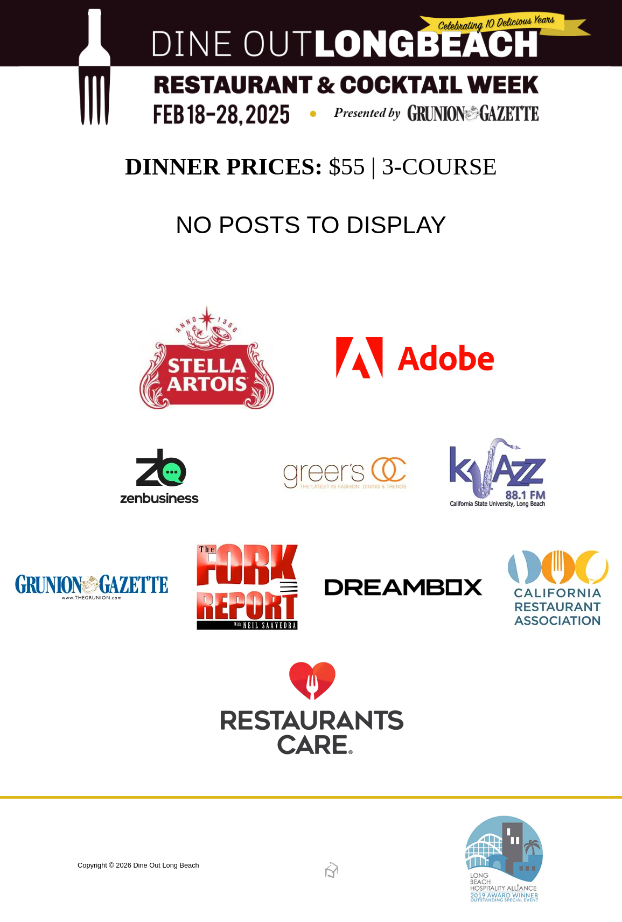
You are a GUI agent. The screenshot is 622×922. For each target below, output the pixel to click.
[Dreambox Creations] (331, 876)
